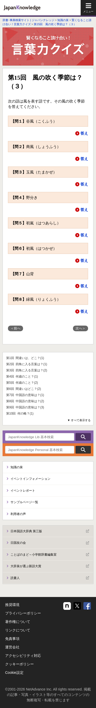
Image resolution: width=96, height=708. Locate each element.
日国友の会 (49, 543)
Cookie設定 (14, 672)
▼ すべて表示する (79, 420)
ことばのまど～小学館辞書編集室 (49, 554)
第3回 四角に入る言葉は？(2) (26, 370)
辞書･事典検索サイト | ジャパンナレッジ (28, 20)
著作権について (17, 622)
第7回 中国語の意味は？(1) (25, 395)
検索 (83, 437)
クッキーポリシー (19, 664)
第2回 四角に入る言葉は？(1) (26, 364)
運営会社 (12, 647)
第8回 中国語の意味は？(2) (25, 401)
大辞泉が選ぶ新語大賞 (49, 566)
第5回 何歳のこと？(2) (22, 382)
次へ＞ (81, 328)
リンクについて (17, 630)
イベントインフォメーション (30, 479)
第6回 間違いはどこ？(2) (23, 389)
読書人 (49, 578)
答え (84, 133)
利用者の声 (18, 514)
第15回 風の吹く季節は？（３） (55, 24)
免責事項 (12, 639)
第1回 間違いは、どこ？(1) (25, 358)
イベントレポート (22, 490)
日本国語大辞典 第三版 (49, 531)
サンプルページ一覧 (24, 502)
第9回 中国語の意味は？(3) (25, 407)
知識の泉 (63, 20)
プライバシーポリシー (23, 613)
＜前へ (15, 328)
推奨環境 (12, 605)
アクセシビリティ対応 (23, 656)
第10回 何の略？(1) (20, 413)
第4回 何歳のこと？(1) (22, 376)
